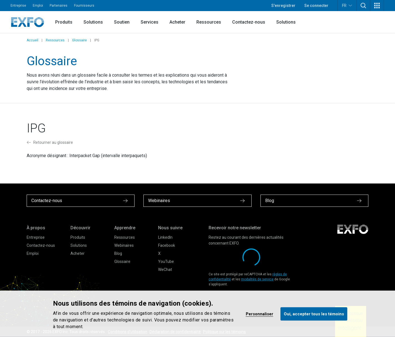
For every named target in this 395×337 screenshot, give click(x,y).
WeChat (165, 269)
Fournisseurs (84, 5)
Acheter (177, 22)
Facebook (166, 245)
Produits (63, 22)
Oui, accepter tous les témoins (314, 313)
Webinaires (124, 245)
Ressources (208, 22)
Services (149, 22)
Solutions (93, 22)
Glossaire (79, 40)
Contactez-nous (248, 22)
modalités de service (257, 279)
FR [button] (347, 5)
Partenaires (58, 5)
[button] (363, 5)
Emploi (38, 5)
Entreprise (18, 5)
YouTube (166, 261)
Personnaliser (259, 313)
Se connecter (316, 5)
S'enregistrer (283, 5)
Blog (118, 253)
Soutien (122, 22)
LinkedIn (165, 237)
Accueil (32, 40)
